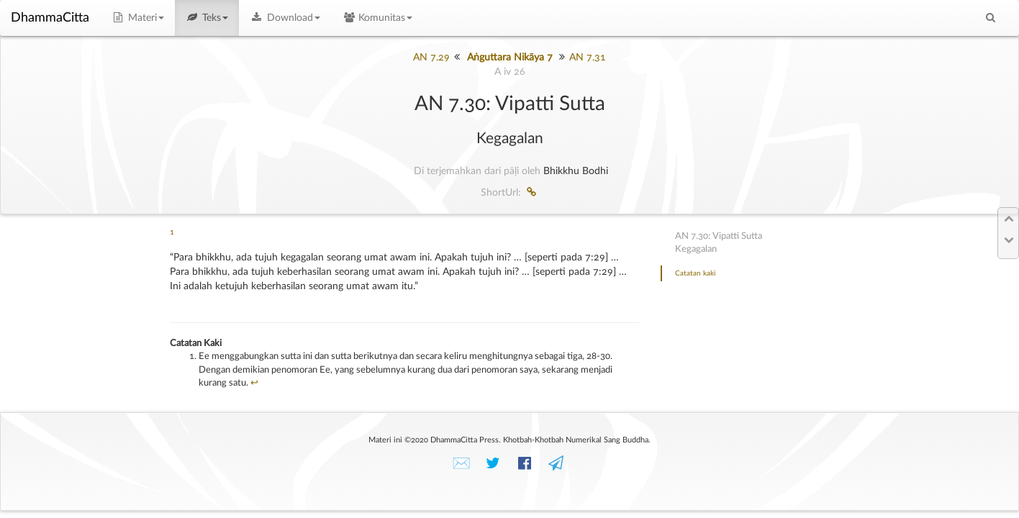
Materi (137, 18)
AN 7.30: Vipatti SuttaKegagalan (718, 243)
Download (285, 18)
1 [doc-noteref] (172, 232)
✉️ (461, 463)
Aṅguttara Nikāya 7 (510, 58)
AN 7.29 (431, 58)
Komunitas (377, 18)
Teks (207, 18)
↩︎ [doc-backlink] (254, 383)
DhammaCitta (50, 18)
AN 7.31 (587, 58)
